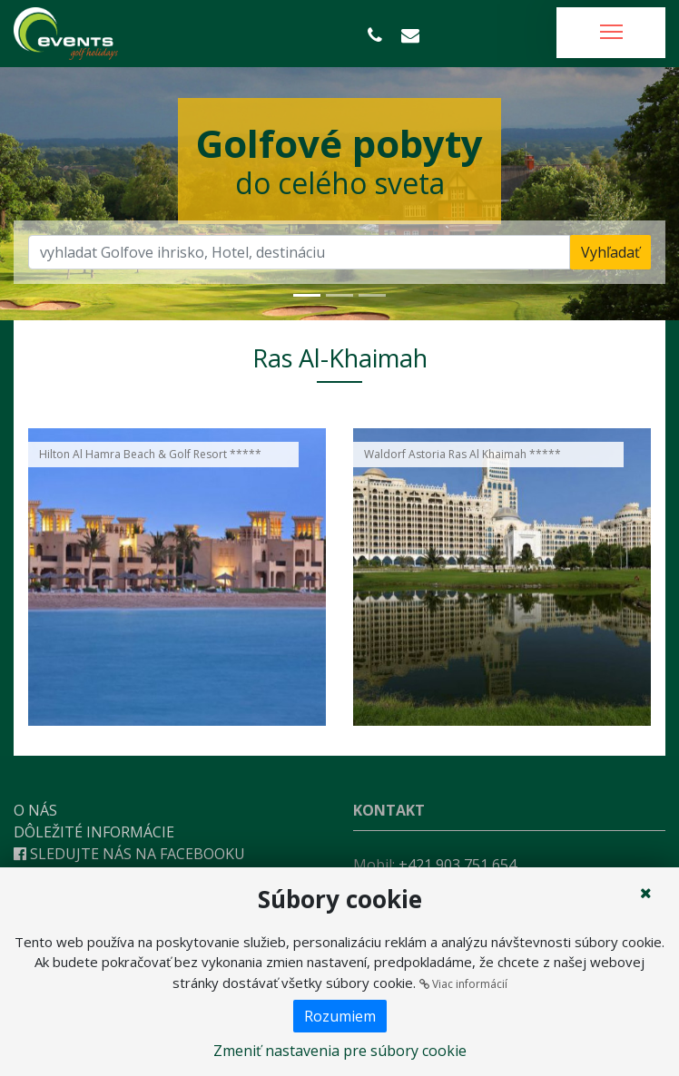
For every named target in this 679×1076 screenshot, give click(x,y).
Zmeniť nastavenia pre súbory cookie (340, 1051)
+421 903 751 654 (458, 865)
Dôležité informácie (94, 832)
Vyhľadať (610, 252)
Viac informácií (463, 984)
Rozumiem (340, 1016)
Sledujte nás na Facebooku (129, 854)
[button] (51, 193)
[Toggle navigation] (611, 33)
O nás (35, 810)
